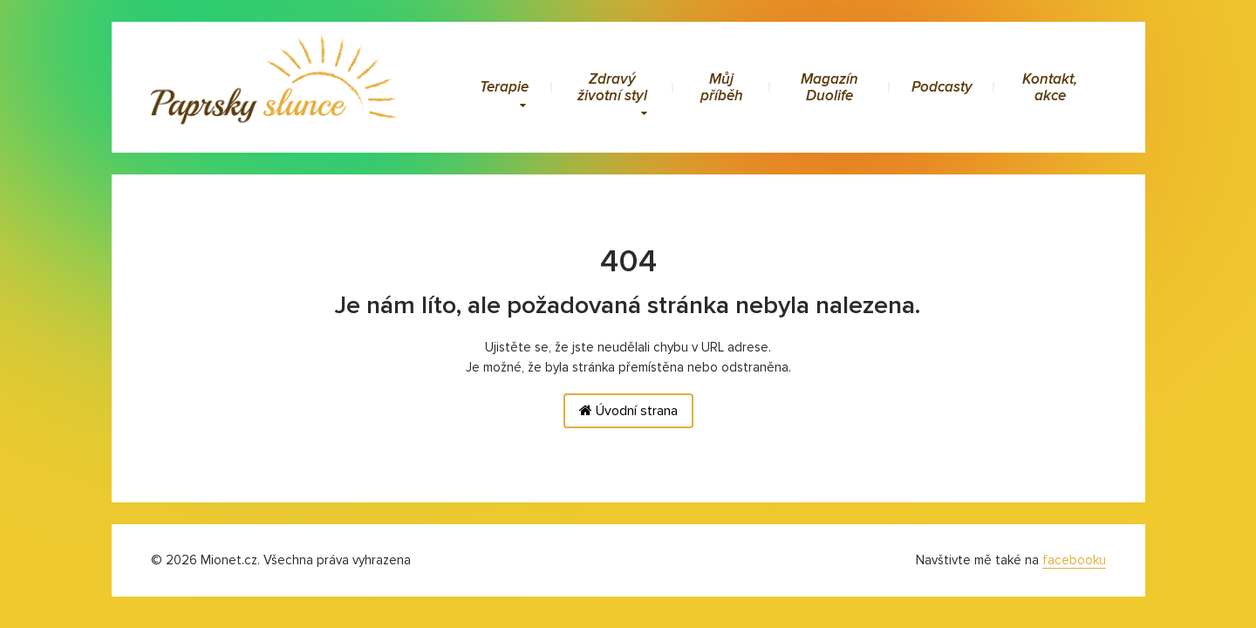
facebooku (1074, 560)
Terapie (504, 94)
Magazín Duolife (829, 87)
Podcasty (942, 87)
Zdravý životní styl (612, 94)
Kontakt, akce (1049, 87)
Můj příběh (721, 87)
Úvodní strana (628, 411)
